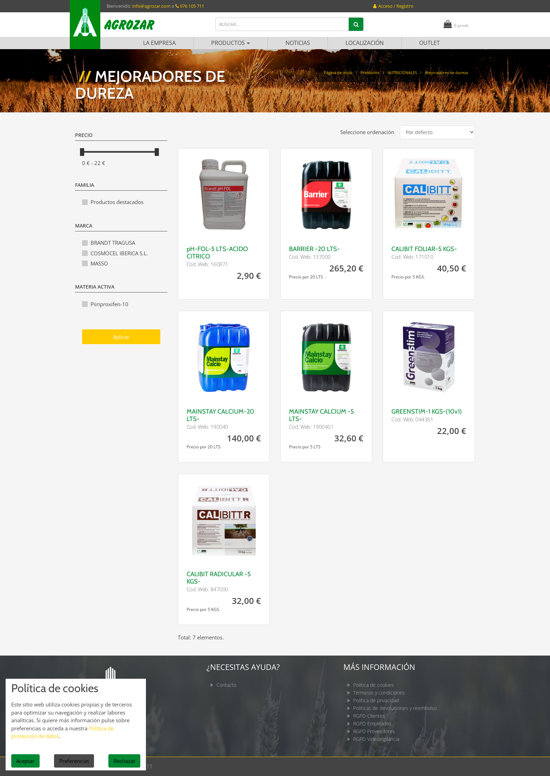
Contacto (226, 685)
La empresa (159, 43)
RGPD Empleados (372, 723)
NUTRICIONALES (402, 72)
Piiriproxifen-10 (109, 304)
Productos (230, 43)
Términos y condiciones (379, 692)
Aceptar (25, 760)
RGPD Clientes (369, 715)
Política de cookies (373, 685)
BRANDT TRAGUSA (112, 242)
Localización (365, 43)
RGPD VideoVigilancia (376, 739)
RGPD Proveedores (374, 731)
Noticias (298, 43)
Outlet (429, 43)
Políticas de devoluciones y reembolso (395, 708)
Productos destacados (116, 201)
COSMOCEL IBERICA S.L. (119, 253)
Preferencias (74, 760)
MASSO (99, 263)
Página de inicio (338, 72)
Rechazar (124, 760)
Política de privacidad (376, 700)
